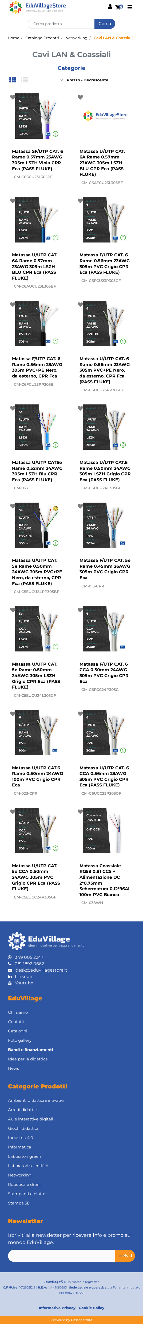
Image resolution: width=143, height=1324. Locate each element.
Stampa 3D (19, 1203)
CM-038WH (92, 902)
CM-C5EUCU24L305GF (35, 695)
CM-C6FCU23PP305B (34, 384)
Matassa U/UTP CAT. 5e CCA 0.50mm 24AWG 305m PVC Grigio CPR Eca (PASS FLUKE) (36, 877)
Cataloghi (17, 1030)
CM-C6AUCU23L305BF (35, 286)
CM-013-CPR (92, 586)
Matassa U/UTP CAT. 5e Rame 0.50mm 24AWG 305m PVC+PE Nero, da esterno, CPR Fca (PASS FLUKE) (37, 572)
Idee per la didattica (28, 1058)
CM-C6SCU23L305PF (33, 176)
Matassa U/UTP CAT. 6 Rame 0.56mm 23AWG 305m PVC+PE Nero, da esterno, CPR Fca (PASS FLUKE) (105, 370)
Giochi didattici (23, 1128)
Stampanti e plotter (27, 1193)
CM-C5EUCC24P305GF (35, 897)
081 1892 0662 (26, 963)
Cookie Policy (91, 1308)
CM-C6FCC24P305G (100, 689)
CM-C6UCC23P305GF (101, 793)
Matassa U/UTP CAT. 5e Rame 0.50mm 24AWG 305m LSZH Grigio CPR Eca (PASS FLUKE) (36, 676)
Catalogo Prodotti (42, 37)
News (13, 1068)
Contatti (16, 1021)
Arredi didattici (23, 1109)
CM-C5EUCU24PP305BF (36, 591)
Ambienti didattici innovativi (36, 1100)
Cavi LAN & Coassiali (113, 37)
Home (13, 37)
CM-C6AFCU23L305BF (102, 182)
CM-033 (21, 488)
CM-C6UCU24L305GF (101, 488)
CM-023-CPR (25, 793)
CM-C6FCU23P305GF (101, 280)
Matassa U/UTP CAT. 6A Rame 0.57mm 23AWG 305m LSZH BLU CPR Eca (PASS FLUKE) (102, 163)
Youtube (20, 982)
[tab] (15, 80)
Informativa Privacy (57, 1308)
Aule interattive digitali (30, 1119)
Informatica (19, 1147)
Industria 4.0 (20, 1137)
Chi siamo (18, 1012)
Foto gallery (19, 1040)
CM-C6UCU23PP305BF (102, 390)
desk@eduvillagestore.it (37, 970)
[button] (104, 24)
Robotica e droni (24, 1184)
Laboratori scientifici (28, 1165)
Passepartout (82, 1320)
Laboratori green (24, 1156)
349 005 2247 (25, 957)
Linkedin (21, 976)
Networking (76, 37)
